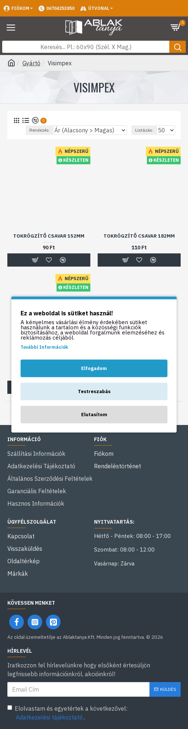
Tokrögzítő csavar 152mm (48, 236)
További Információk (44, 347)
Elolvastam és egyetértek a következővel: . (67, 713)
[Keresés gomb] (177, 47)
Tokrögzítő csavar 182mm (139, 236)
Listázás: (144, 130)
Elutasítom (94, 414)
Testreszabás (94, 391)
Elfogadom (94, 368)
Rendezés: (39, 130)
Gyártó (31, 63)
